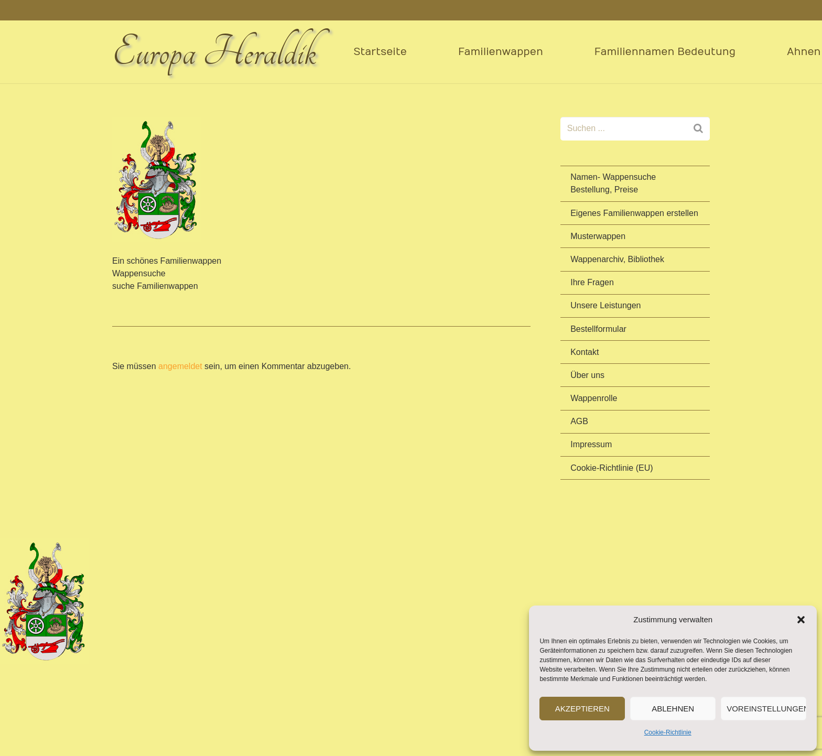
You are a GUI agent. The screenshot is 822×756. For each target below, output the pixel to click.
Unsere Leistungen (605, 305)
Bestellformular (598, 329)
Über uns (587, 375)
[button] (801, 619)
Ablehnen (673, 708)
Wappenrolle (593, 398)
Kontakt (584, 352)
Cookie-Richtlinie (667, 732)
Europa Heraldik (214, 52)
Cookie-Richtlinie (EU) (611, 467)
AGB (579, 421)
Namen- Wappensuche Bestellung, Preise (613, 183)
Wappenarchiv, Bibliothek (617, 259)
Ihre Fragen (592, 282)
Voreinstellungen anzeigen (766, 708)
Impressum (591, 444)
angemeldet (180, 366)
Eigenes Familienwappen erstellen (634, 213)
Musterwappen (597, 236)
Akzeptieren (582, 708)
